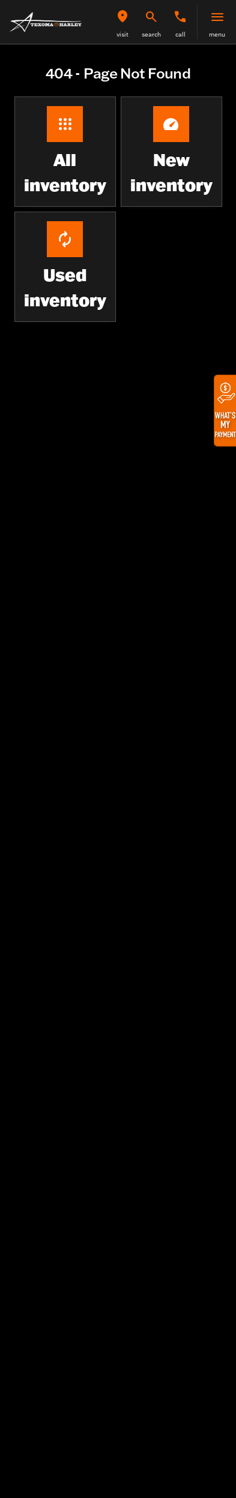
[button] (122, 22)
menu (217, 34)
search (151, 34)
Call (180, 34)
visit (122, 34)
